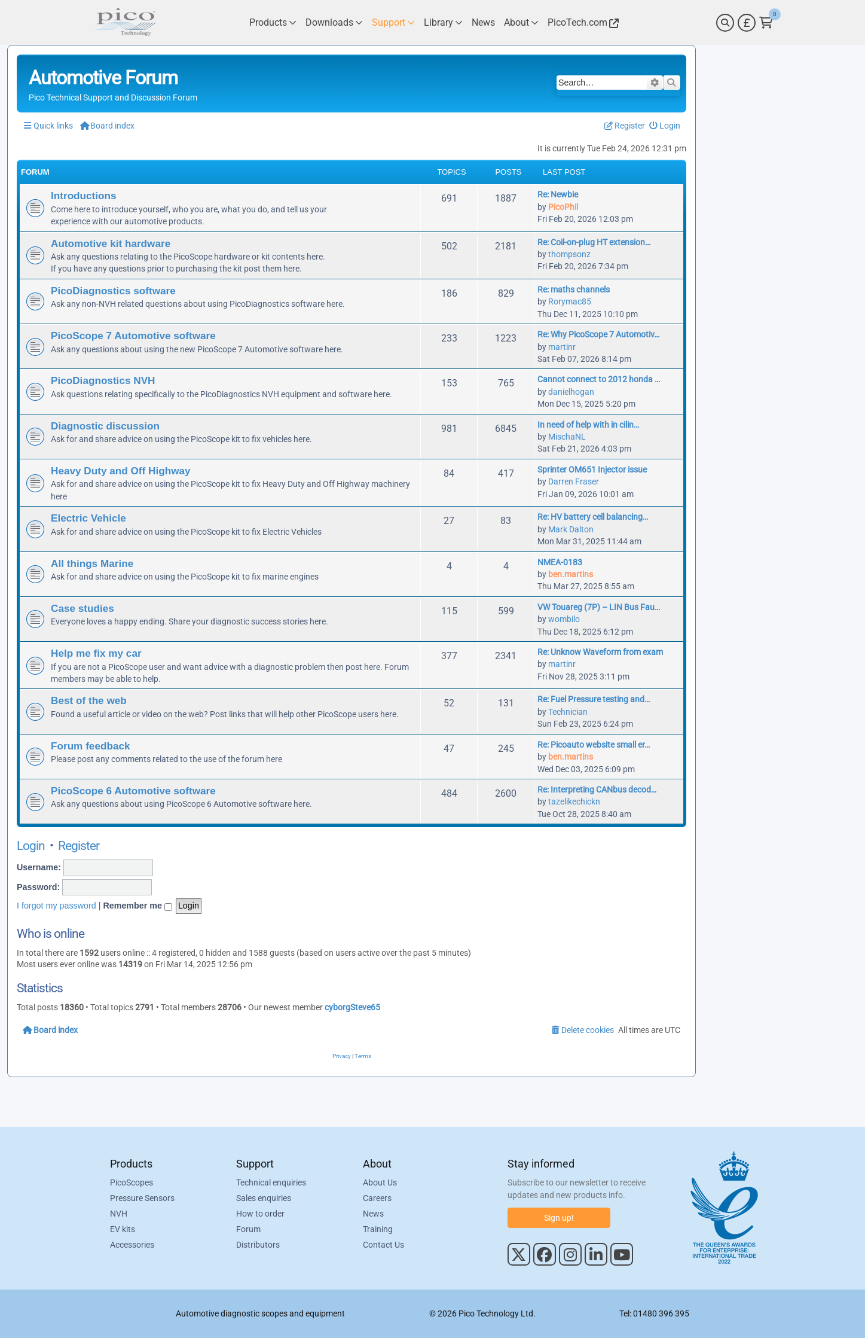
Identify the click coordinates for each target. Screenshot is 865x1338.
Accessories (132, 1244)
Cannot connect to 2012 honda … (598, 379)
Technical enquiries (271, 1182)
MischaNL (567, 436)
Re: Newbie (557, 194)
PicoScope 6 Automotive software (133, 791)
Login (31, 845)
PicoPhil (563, 207)
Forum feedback (90, 746)
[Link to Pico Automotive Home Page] (125, 22)
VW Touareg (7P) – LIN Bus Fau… (598, 607)
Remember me (137, 906)
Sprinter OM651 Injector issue (592, 469)
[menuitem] (665, 126)
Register (78, 845)
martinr (562, 347)
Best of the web (89, 700)
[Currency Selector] (747, 23)
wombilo (564, 619)
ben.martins (570, 574)
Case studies (82, 608)
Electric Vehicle (88, 518)
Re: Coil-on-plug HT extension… (593, 242)
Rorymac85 (569, 301)
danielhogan (571, 392)
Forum (248, 1229)
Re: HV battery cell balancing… (592, 517)
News (373, 1213)
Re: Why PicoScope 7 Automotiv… (598, 334)
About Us (380, 1182)
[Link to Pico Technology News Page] (483, 22)
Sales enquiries (263, 1198)
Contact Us (383, 1244)
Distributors (258, 1244)
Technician (568, 712)
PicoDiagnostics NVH (103, 380)
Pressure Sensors (142, 1198)
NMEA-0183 (559, 562)
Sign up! (559, 1218)
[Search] (725, 23)
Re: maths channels (573, 289)
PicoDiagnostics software (113, 291)
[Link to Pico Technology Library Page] (443, 22)
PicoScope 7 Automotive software (133, 336)
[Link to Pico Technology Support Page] (393, 22)
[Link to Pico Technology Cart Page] (766, 23)
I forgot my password (56, 905)
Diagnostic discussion (105, 426)
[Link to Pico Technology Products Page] (273, 22)
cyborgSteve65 (352, 1007)
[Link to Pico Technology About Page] (521, 22)
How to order (260, 1213)
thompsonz (569, 254)
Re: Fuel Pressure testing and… (593, 699)
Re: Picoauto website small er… (593, 744)
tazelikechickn (574, 801)
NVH (118, 1213)
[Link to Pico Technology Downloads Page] (334, 22)
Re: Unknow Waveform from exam (600, 652)
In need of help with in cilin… (588, 424)
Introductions (84, 196)
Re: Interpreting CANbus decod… (596, 789)
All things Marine (92, 563)
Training (378, 1229)
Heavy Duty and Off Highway (121, 471)
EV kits (122, 1229)
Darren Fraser (573, 481)
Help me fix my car (96, 653)
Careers (377, 1198)
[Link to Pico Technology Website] (582, 22)
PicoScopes (131, 1182)
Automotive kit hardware (110, 243)
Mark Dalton (571, 529)
